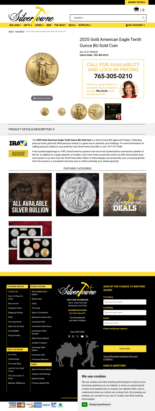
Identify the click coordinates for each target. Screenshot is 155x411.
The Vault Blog (14, 364)
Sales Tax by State (16, 326)
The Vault (36, 308)
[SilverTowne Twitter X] (77, 336)
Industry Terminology (41, 374)
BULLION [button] (15, 25)
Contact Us (13, 291)
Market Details (38, 378)
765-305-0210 (101, 55)
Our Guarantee (14, 322)
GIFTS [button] (28, 25)
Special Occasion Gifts (41, 317)
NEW (48, 25)
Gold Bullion (19, 32)
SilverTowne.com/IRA (88, 146)
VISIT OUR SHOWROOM (77, 300)
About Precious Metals (42, 369)
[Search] (143, 17)
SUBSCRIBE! (124, 349)
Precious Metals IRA (40, 383)
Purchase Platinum (40, 359)
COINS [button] (39, 25)
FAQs (10, 317)
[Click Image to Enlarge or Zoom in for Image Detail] (42, 69)
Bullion (11, 32)
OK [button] (84, 404)
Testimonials (13, 359)
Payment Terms (15, 308)
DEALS (72, 25)
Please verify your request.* (115, 328)
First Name (108, 297)
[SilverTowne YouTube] (82, 336)
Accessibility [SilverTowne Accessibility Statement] (13, 331)
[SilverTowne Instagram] (73, 336)
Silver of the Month (40, 312)
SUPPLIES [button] (84, 25)
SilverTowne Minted (40, 338)
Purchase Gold (38, 355)
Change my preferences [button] (100, 404)
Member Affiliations (16, 383)
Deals (34, 303)
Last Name (108, 308)
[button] (139, 10)
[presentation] (124, 336)
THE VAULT (60, 25)
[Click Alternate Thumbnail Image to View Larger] (44, 112)
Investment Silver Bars (41, 326)
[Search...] (106, 18)
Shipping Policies (15, 312)
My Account (13, 303)
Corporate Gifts (38, 322)
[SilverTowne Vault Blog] (87, 336)
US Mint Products (39, 343)
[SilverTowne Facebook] (69, 336)
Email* (106, 318)
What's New (37, 299)
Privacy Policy (14, 335)
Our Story (12, 354)
